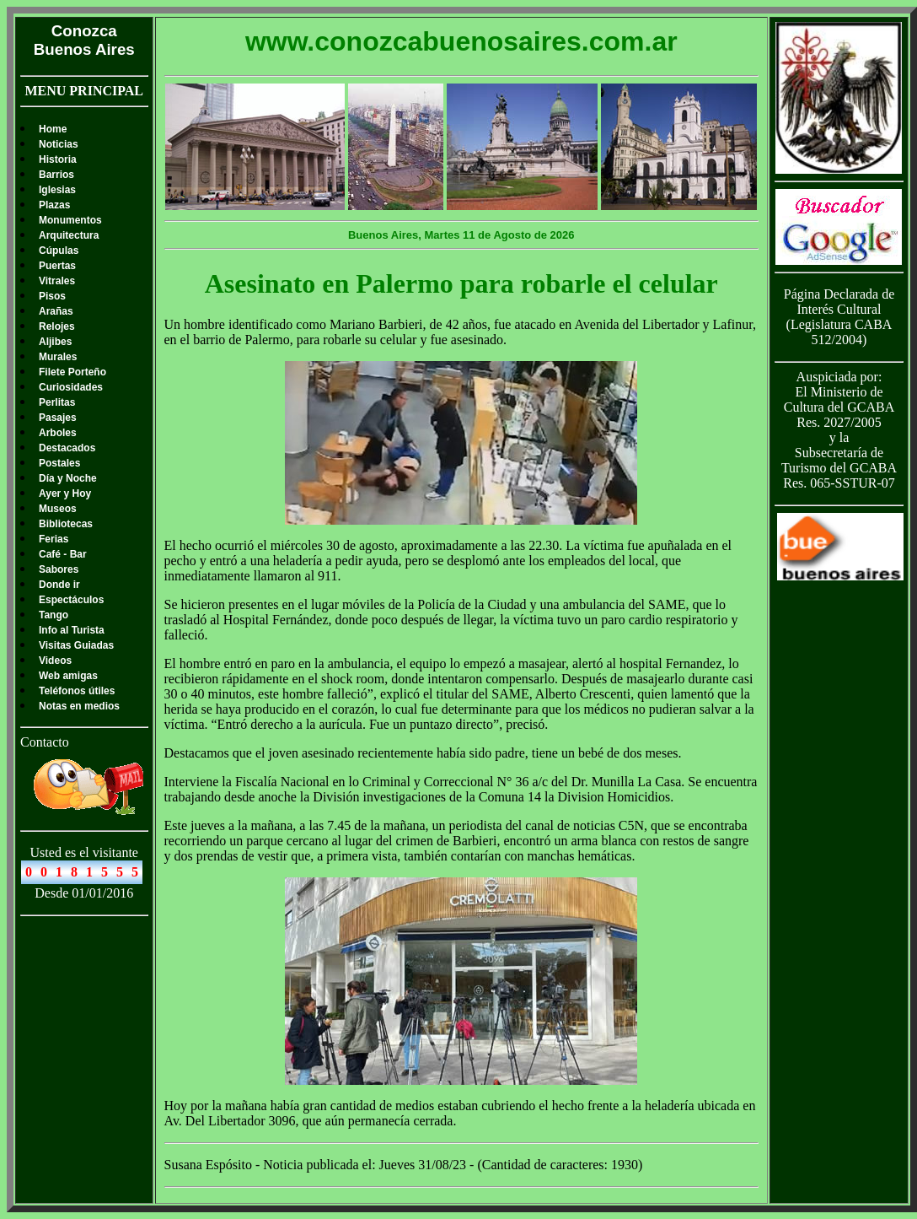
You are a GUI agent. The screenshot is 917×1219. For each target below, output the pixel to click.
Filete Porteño (72, 372)
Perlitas (57, 402)
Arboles (58, 433)
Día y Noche (68, 478)
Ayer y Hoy (65, 493)
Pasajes (58, 417)
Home (53, 129)
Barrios (56, 175)
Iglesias (57, 190)
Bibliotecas (66, 524)
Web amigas (68, 676)
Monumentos (70, 220)
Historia (58, 159)
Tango (53, 615)
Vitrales (57, 281)
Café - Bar (63, 554)
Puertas (57, 266)
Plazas (54, 205)
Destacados (67, 448)
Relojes (57, 326)
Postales (59, 463)
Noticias (58, 144)
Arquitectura (69, 235)
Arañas (56, 311)
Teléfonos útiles (77, 691)
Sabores (58, 569)
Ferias (53, 539)
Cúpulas (58, 250)
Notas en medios (79, 706)
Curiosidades (71, 387)
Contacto (44, 742)
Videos (55, 660)
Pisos (52, 296)
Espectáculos (71, 600)
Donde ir (59, 585)
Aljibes (55, 342)
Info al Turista (72, 630)
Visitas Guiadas (76, 645)
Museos (58, 509)
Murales (58, 357)
